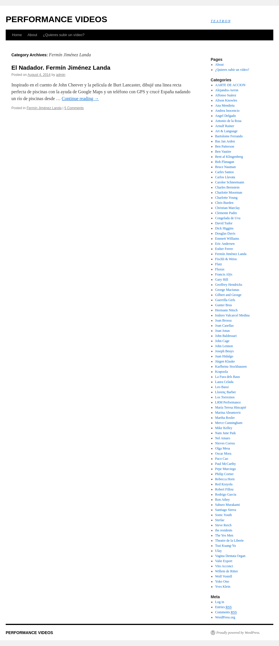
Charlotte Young (226, 198)
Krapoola (221, 372)
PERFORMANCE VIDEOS (56, 19)
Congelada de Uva (228, 218)
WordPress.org (225, 617)
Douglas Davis (225, 233)
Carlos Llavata (225, 177)
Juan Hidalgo (224, 356)
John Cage (222, 341)
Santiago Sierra (225, 510)
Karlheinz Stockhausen (231, 366)
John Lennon (224, 346)
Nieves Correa (225, 443)
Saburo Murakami (227, 505)
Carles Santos (224, 172)
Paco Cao (221, 459)
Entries (223, 607)
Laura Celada (224, 382)
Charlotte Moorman (228, 192)
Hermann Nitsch (226, 310)
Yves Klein (222, 587)
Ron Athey (222, 500)
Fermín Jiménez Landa (43, 108)
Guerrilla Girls (225, 300)
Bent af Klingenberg (229, 157)
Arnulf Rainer (224, 126)
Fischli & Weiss (226, 259)
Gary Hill (221, 279)
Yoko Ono (222, 581)
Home (17, 35)
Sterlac (220, 520)
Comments (226, 612)
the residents (223, 530)
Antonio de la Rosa (228, 121)
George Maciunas (227, 290)
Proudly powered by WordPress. (238, 633)
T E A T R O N (220, 21)
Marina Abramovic (228, 413)
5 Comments (74, 108)
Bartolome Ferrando (229, 136)
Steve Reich (223, 525)
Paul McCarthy (225, 464)
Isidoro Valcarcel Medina (232, 315)
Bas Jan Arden (225, 141)
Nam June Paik (225, 433)
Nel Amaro (222, 438)
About (32, 35)
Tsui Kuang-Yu (225, 546)
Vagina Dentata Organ (230, 556)
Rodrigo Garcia (225, 494)
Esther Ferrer (224, 249)
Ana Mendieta (225, 105)
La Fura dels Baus (227, 377)
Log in (219, 602)
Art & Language (226, 131)
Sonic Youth (223, 515)
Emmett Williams (227, 239)
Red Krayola (224, 484)
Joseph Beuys (224, 351)
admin (60, 75)
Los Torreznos (225, 397)
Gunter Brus (223, 305)
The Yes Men (224, 535)
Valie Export (223, 561)
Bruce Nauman (225, 167)
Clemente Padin (226, 213)
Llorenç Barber (225, 392)
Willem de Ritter (226, 571)
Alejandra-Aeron (226, 90)
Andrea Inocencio (227, 111)
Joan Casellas (224, 326)
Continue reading (80, 98)
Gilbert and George (228, 295)
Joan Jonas (222, 331)
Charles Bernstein (227, 187)
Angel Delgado (225, 116)
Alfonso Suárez (225, 95)
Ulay (218, 551)
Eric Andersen (225, 244)
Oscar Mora (223, 453)
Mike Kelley (223, 428)
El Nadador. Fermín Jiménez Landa (60, 67)
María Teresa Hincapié (230, 407)
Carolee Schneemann (229, 182)
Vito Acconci (224, 566)
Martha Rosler (225, 418)
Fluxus (220, 269)
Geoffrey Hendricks (228, 285)
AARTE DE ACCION (230, 85)
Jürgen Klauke (225, 361)
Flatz (218, 264)
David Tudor (224, 223)
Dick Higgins (224, 228)
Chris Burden (224, 203)
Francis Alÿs (223, 274)
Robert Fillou (224, 489)
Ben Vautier (223, 152)
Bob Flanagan (224, 162)
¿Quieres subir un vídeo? (64, 35)
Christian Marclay (227, 208)
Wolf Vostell (223, 576)
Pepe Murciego (225, 469)
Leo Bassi (222, 387)
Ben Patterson (224, 146)
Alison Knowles (226, 100)
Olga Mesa (222, 448)
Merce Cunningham (229, 423)
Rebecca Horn (225, 479)
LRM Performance (228, 402)
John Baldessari (226, 336)
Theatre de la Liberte (229, 541)
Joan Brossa (223, 320)
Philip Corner (224, 474)
